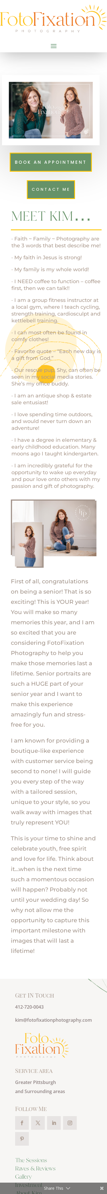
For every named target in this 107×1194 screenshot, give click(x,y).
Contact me (51, 189)
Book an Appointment (51, 162)
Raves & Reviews (35, 1169)
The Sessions (31, 1160)
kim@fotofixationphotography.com (53, 1020)
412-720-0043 (29, 1007)
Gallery (23, 1177)
